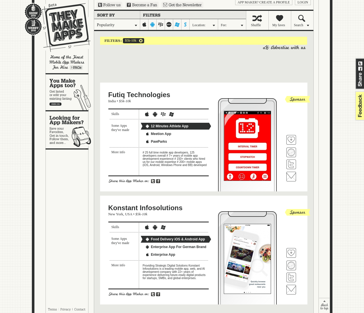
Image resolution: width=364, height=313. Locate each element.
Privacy (66, 309)
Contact (80, 309)
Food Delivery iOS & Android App (175, 239)
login (302, 2)
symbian (185, 24)
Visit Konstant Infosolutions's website (291, 265)
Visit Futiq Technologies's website (291, 152)
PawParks (156, 141)
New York (115, 214)
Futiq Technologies (139, 95)
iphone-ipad (144, 24)
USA (128, 214)
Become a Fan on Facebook (142, 5)
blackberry (161, 24)
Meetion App (158, 133)
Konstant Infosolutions (145, 208)
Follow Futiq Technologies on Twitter (291, 164)
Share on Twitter (360, 64)
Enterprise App (160, 254)
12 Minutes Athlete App (167, 126)
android (152, 24)
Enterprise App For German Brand (175, 247)
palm (169, 24)
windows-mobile (177, 24)
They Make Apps (62, 27)
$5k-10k (129, 40)
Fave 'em (291, 140)
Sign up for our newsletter (182, 5)
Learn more (76, 67)
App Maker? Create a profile (264, 2)
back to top (324, 305)
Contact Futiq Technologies (291, 176)
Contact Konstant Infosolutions (291, 289)
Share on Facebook (360, 69)
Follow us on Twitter (109, 5)
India (112, 101)
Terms (52, 309)
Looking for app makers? (70, 129)
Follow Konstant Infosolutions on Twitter (291, 277)
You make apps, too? (70, 92)
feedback (359, 105)
